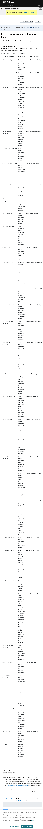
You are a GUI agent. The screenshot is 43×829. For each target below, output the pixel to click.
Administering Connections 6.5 (12, 26)
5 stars (14, 773)
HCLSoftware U (9, 5)
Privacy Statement (15, 822)
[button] (1, 46)
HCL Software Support (10, 798)
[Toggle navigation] (38, 5)
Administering (23, 26)
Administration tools (5, 27)
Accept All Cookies (27, 827)
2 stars (6, 773)
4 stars (11, 773)
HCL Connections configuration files (32, 27)
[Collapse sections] (1, 29)
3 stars (9, 773)
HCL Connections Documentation (10, 8)
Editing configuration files (17, 27)
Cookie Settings (14, 827)
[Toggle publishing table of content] (4, 29)
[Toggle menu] (40, 8)
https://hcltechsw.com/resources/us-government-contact (18, 785)
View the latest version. (29, 12)
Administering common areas (34, 26)
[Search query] (29, 18)
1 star (4, 773)
